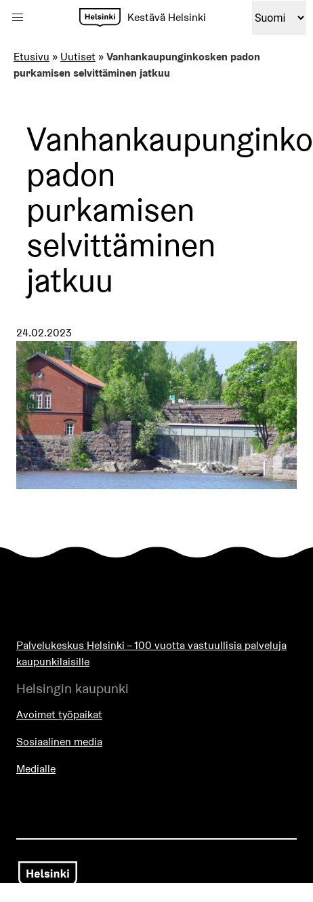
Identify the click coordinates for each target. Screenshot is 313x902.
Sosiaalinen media (59, 741)
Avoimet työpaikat (59, 714)
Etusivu (31, 57)
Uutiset (78, 57)
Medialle (36, 769)
